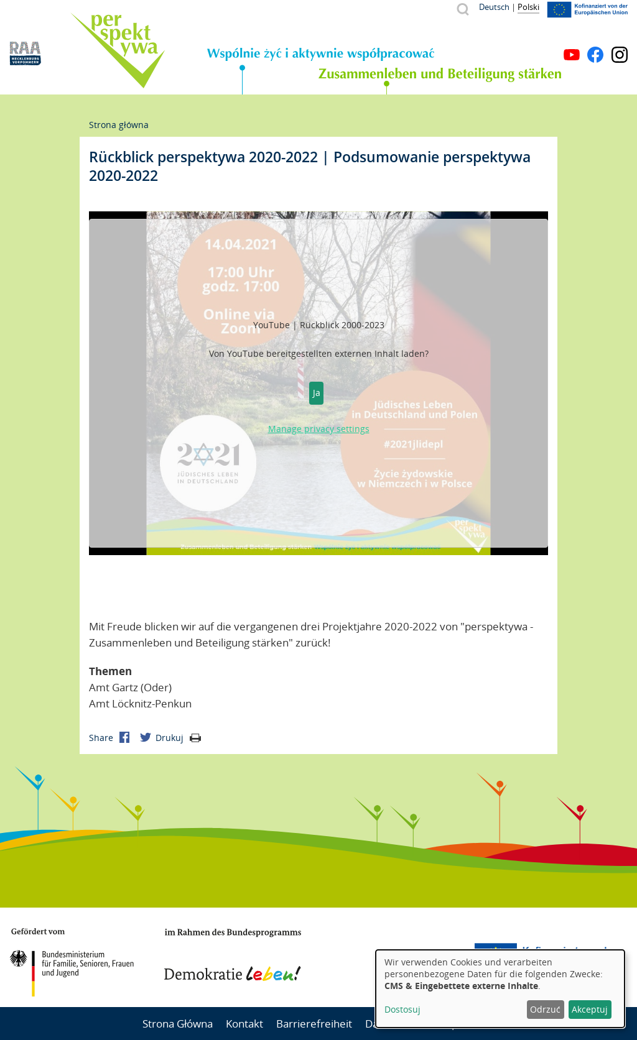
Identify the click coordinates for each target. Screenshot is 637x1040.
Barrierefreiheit (314, 1023)
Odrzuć (545, 1009)
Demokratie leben (232, 955)
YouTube (572, 55)
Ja (316, 392)
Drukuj (178, 737)
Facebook (595, 55)
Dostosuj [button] (402, 1009)
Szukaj (462, 9)
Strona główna (119, 125)
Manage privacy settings (319, 429)
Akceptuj (590, 1009)
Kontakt (244, 1023)
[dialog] (500, 989)
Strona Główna (177, 1023)
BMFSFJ (71, 962)
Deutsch (494, 6)
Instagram (619, 55)
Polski (528, 6)
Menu (619, 36)
